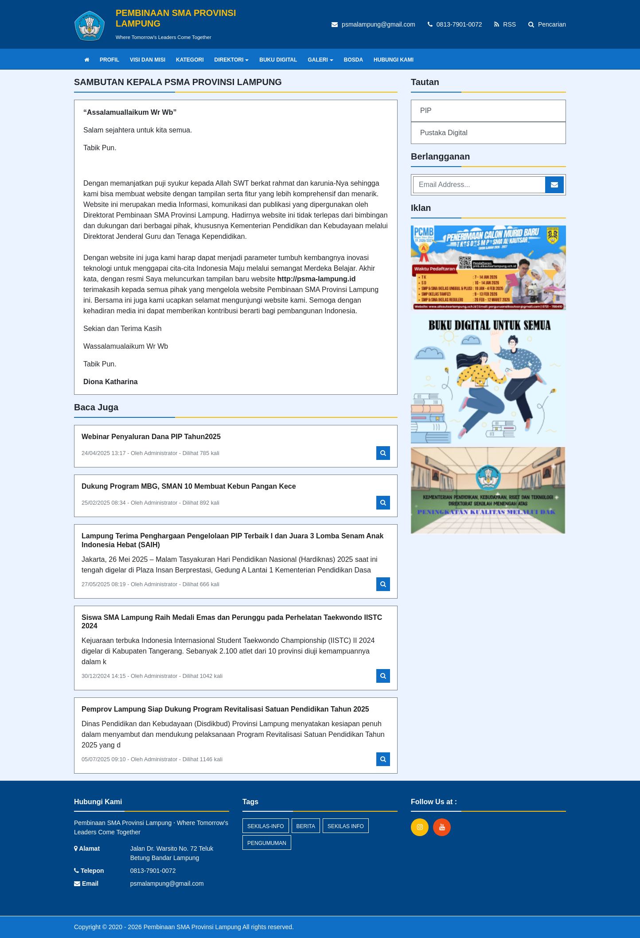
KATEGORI (189, 60)
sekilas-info (265, 826)
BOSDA (353, 60)
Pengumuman (266, 843)
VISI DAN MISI (147, 60)
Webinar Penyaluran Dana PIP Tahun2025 (151, 436)
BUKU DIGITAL (278, 60)
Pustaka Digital (444, 132)
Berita (306, 826)
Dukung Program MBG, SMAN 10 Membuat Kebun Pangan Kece (189, 486)
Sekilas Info (346, 826)
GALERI (320, 60)
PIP (426, 110)
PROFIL (109, 60)
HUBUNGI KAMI (394, 60)
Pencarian (547, 24)
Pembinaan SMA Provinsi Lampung (191, 926)
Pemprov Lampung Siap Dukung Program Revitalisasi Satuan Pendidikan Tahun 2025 (225, 709)
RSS (505, 24)
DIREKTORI (231, 60)
